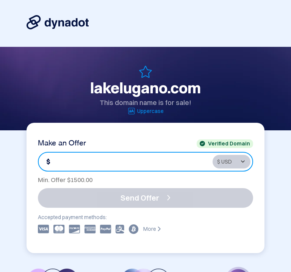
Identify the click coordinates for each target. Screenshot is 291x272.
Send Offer (145, 197)
